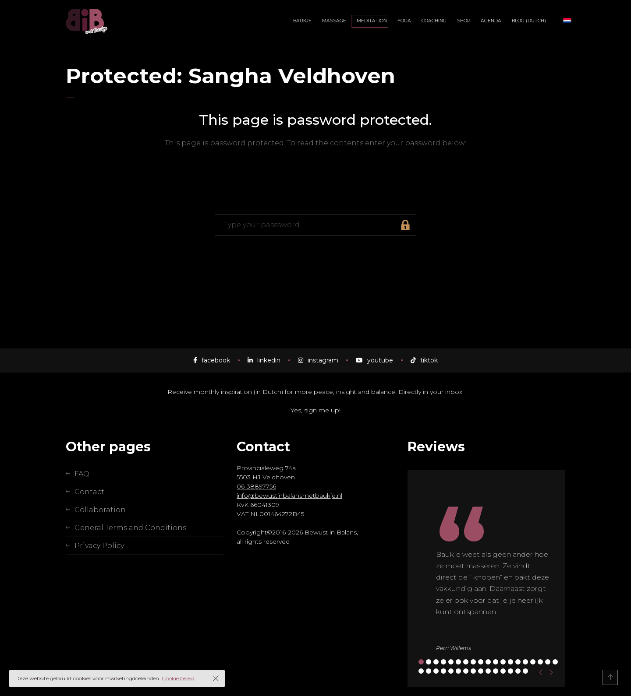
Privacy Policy (99, 545)
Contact (89, 492)
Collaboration (100, 510)
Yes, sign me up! (315, 410)
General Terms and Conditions (130, 528)
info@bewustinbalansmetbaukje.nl (289, 495)
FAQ (81, 474)
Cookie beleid (178, 678)
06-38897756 (256, 486)
